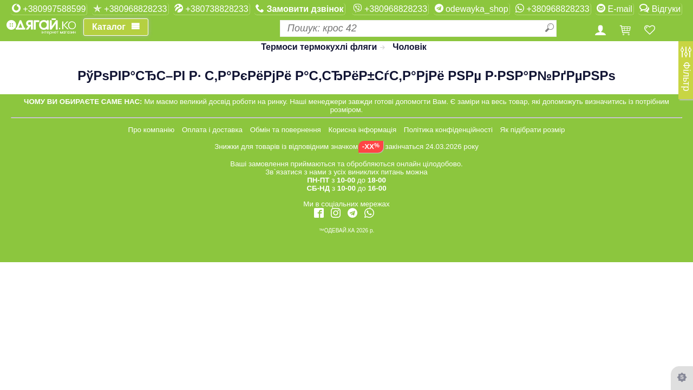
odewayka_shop (471, 9)
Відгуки (660, 9)
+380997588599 (49, 9)
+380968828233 (130, 9)
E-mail (614, 9)
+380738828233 (211, 9)
